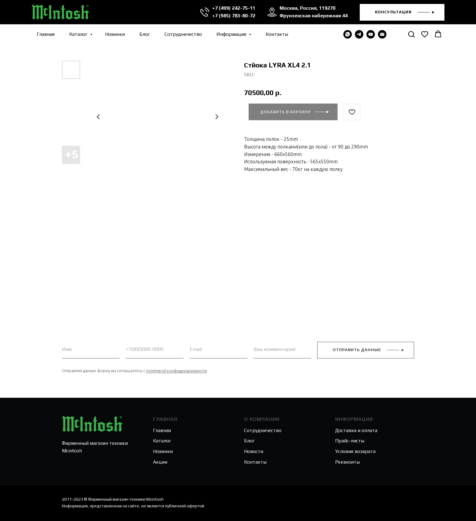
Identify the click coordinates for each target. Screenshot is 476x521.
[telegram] (359, 34)
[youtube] (370, 34)
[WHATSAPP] (347, 34)
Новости (253, 451)
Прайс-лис (346, 441)
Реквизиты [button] (347, 462)
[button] (402, 12)
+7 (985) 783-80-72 (233, 16)
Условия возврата (355, 451)
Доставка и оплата (356, 430)
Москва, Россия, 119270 (307, 8)
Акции (160, 462)
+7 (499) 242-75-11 (233, 8)
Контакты (277, 34)
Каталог (79, 34)
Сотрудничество (183, 34)
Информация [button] (231, 34)
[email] (382, 34)
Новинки (115, 34)
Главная (46, 34)
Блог (144, 34)
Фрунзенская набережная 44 (314, 16)
